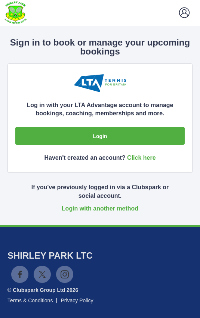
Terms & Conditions (30, 300)
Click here (141, 158)
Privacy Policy (77, 300)
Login (100, 136)
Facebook (19, 274)
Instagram (64, 274)
